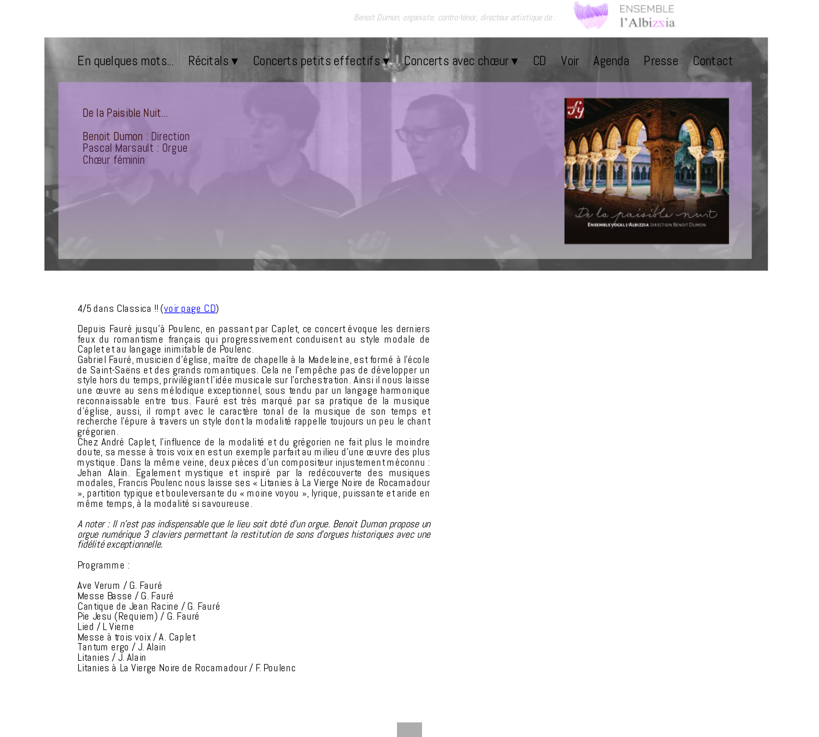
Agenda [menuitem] (611, 60)
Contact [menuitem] (713, 60)
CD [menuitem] (540, 60)
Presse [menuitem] (661, 60)
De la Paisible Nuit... (125, 112)
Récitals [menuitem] (213, 60)
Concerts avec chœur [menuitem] (461, 60)
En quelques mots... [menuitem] (125, 60)
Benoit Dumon (113, 136)
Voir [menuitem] (570, 60)
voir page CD (189, 308)
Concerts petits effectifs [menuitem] (321, 60)
